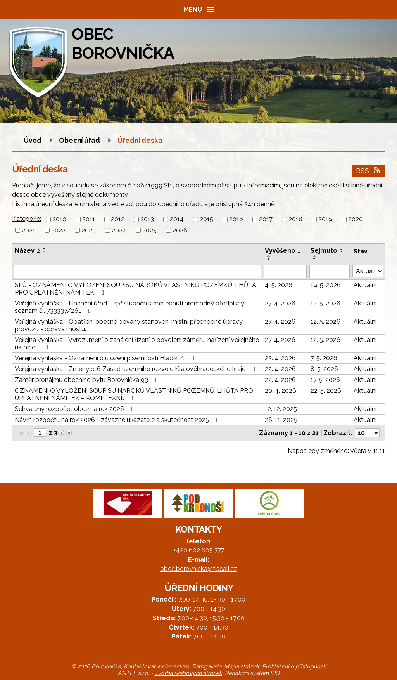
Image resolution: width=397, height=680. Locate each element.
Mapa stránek (241, 666)
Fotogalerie (206, 666)
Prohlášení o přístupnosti (294, 666)
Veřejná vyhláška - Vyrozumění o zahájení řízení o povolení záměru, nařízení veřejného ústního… (137, 343)
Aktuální (365, 285)
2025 (149, 230)
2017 (266, 219)
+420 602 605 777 (198, 550)
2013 (147, 219)
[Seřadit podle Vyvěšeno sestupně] (269, 258)
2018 (295, 219)
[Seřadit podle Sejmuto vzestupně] (315, 255)
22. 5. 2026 (326, 390)
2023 (88, 230)
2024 (119, 230)
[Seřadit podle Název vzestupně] (44, 248)
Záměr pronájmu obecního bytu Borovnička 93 (88, 379)
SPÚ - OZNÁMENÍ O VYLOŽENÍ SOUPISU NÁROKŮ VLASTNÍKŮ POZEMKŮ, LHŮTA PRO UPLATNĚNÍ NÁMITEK (135, 288)
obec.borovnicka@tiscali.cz (198, 568)
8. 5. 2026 (324, 369)
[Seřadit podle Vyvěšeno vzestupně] (269, 255)
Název (27, 250)
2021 (28, 230)
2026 (180, 230)
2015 (206, 219)
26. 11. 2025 (281, 419)
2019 (325, 219)
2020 (355, 219)
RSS (368, 171)
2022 (58, 230)
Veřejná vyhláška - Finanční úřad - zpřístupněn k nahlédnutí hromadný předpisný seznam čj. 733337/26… (129, 307)
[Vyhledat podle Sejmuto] (329, 271)
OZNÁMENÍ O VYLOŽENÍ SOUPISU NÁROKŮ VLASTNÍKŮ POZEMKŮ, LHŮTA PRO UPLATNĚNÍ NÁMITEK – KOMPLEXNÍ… (134, 394)
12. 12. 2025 (281, 409)
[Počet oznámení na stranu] (367, 432)
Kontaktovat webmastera (156, 666)
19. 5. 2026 (326, 285)
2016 (236, 219)
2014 (177, 219)
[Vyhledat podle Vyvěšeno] (285, 271)
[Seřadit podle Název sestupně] (44, 251)
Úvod (32, 140)
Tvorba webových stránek (188, 673)
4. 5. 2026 (278, 285)
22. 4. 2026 (280, 358)
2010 (59, 219)
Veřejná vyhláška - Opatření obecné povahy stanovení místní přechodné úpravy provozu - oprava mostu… (129, 325)
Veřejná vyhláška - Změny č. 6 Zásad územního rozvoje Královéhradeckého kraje (136, 369)
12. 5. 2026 (325, 303)
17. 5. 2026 (325, 379)
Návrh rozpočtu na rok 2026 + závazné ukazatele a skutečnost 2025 (118, 419)
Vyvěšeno (282, 250)
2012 (117, 219)
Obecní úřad (80, 140)
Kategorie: (26, 218)
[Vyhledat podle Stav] (367, 271)
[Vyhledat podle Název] (137, 271)
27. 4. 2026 (280, 303)
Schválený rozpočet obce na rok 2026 (75, 409)
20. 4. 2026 (280, 390)
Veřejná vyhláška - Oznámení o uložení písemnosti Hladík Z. (106, 358)
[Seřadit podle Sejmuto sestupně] (315, 258)
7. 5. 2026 (324, 358)
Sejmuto (327, 250)
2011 (88, 219)
